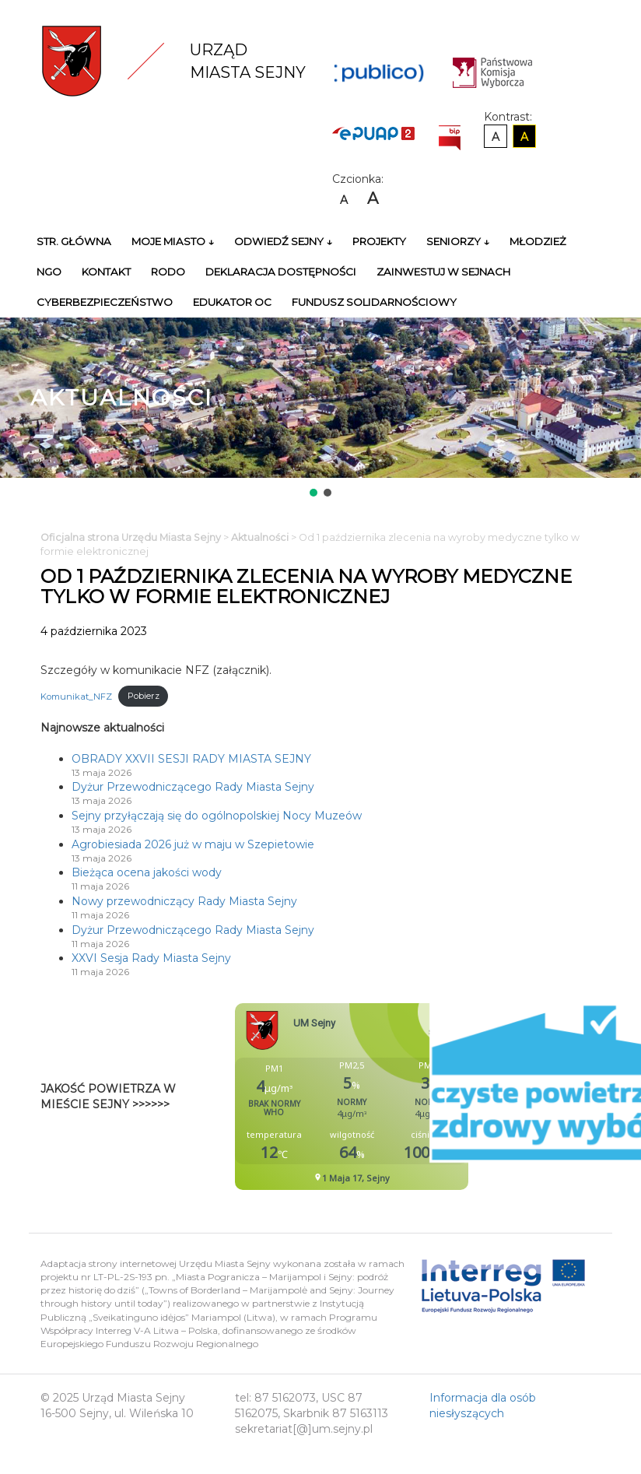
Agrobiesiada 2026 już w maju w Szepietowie (193, 844)
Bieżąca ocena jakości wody (147, 872)
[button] (313, 493)
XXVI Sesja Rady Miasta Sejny (151, 958)
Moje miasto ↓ (172, 241)
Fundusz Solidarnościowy (374, 302)
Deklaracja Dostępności (280, 271)
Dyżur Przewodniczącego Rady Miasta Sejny (193, 787)
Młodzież (538, 241)
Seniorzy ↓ (457, 241)
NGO (49, 271)
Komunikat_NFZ (76, 695)
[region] (320, 409)
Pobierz (143, 695)
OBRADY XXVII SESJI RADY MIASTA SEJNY (191, 759)
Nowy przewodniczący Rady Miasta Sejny (184, 901)
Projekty (379, 241)
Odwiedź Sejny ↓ (283, 241)
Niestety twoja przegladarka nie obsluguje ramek (390, 1096)
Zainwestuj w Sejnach (443, 271)
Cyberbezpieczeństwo (105, 302)
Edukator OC (232, 302)
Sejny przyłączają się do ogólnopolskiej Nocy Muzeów (217, 816)
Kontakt (106, 271)
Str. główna (74, 241)
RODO (168, 271)
